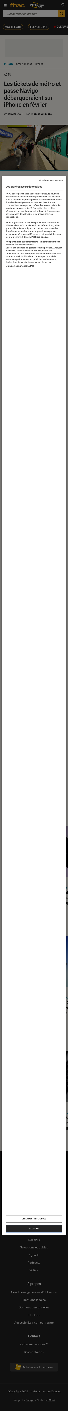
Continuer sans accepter (51, 180)
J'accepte (34, 1229)
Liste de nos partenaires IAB (20, 266)
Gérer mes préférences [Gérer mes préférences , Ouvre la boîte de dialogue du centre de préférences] (34, 1219)
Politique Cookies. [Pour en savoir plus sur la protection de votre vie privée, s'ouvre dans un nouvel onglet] (40, 237)
